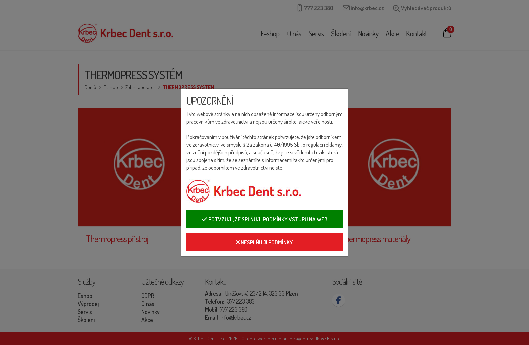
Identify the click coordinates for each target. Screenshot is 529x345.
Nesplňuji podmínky (264, 242)
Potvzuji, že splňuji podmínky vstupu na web (264, 219)
